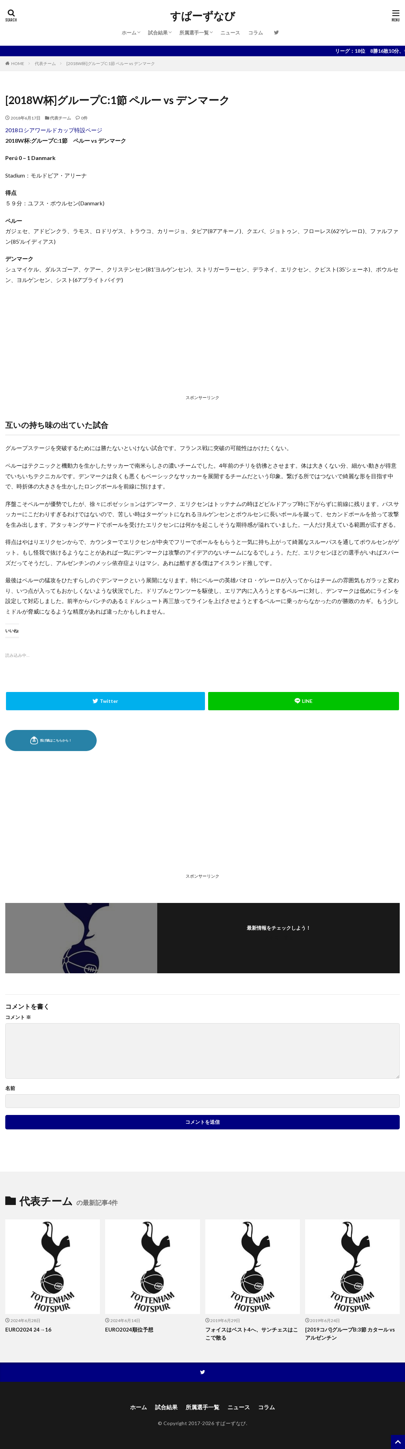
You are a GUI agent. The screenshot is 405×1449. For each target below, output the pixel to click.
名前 (10, 1088)
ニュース (230, 33)
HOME (17, 63)
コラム (255, 33)
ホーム (129, 33)
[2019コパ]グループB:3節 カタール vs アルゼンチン (350, 1333)
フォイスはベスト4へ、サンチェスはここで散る (251, 1333)
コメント (18, 1017)
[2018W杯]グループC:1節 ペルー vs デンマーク (110, 63)
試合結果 (158, 33)
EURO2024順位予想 (129, 1329)
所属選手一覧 (194, 33)
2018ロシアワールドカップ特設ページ (53, 130)
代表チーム (45, 63)
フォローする (279, 937)
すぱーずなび (202, 16)
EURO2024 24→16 (28, 1329)
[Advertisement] (202, 341)
